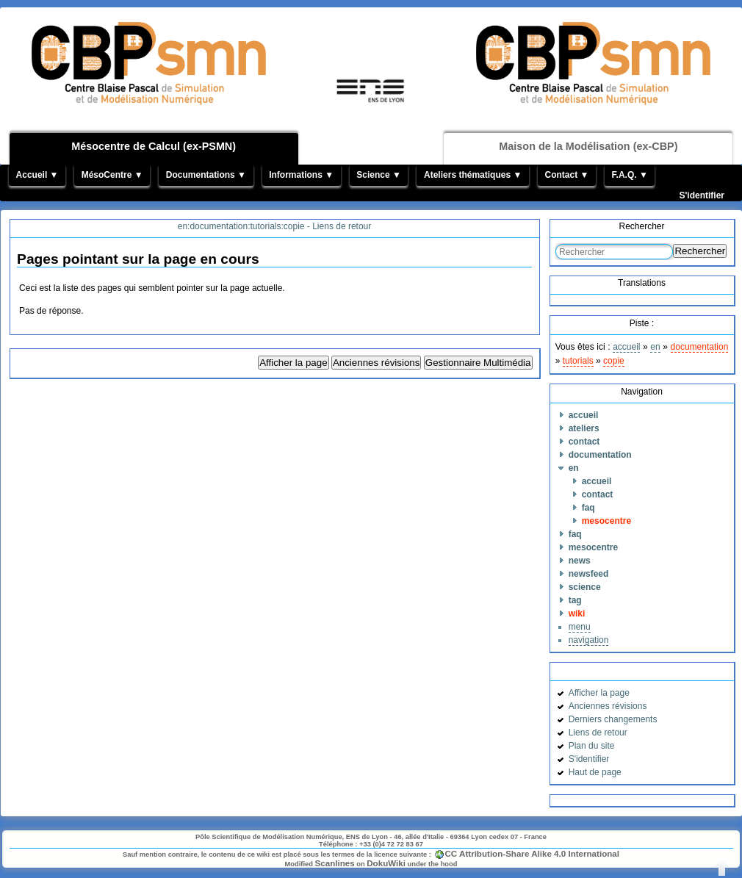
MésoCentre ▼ (112, 175)
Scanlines (335, 863)
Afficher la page (293, 362)
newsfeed (589, 574)
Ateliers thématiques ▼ (473, 175)
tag (575, 600)
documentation (700, 347)
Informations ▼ (301, 175)
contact (584, 441)
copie (613, 361)
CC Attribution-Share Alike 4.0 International (532, 853)
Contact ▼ (566, 175)
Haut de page (595, 772)
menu (580, 627)
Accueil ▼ (37, 175)
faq (588, 508)
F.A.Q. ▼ (630, 175)
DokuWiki (386, 863)
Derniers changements (613, 719)
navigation (589, 640)
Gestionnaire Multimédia (478, 362)
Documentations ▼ (206, 175)
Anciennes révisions (376, 362)
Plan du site (592, 746)
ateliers (584, 428)
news (580, 560)
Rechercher (699, 250)
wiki (577, 613)
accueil (626, 347)
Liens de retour (598, 732)
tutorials (578, 361)
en (655, 347)
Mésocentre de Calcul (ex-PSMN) (153, 146)
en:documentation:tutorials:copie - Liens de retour (275, 226)
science (585, 587)
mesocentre (606, 521)
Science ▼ (378, 175)
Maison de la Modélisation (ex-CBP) (588, 146)
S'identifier (701, 195)
